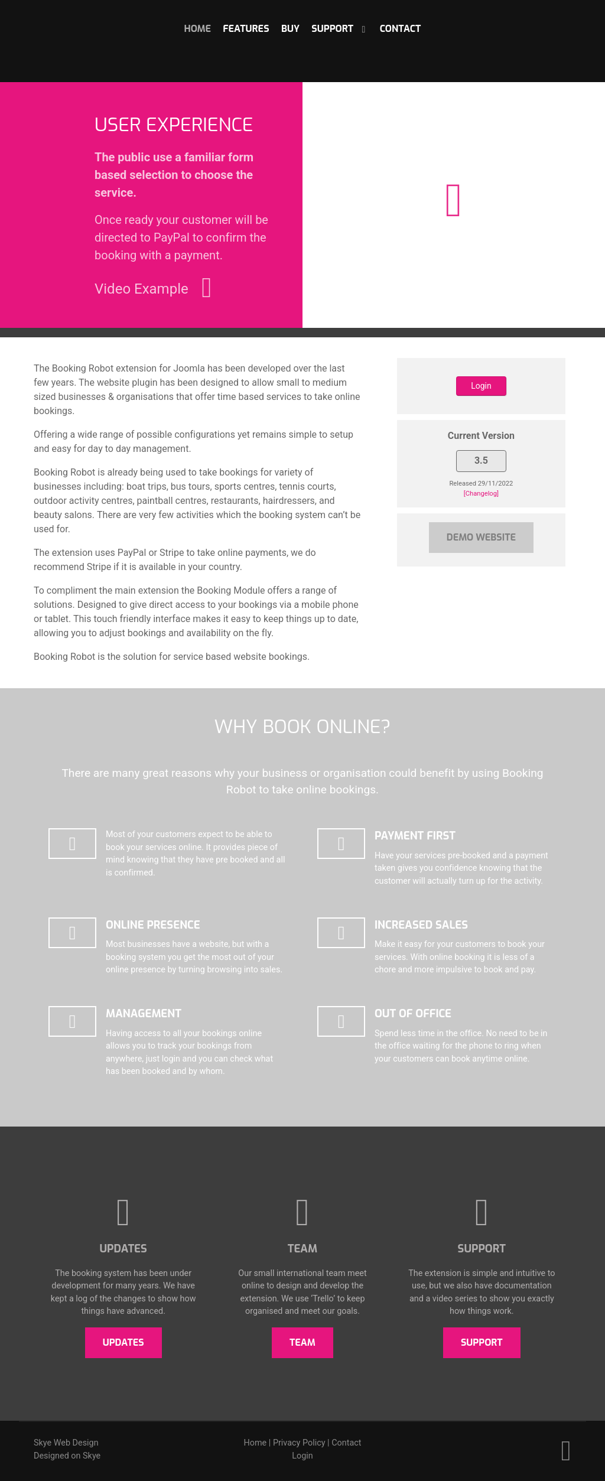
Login (481, 385)
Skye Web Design (66, 1443)
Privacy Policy (299, 1443)
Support (482, 1342)
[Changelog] (481, 493)
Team (302, 1342)
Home (255, 1443)
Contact (346, 1443)
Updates (123, 1342)
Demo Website (481, 537)
